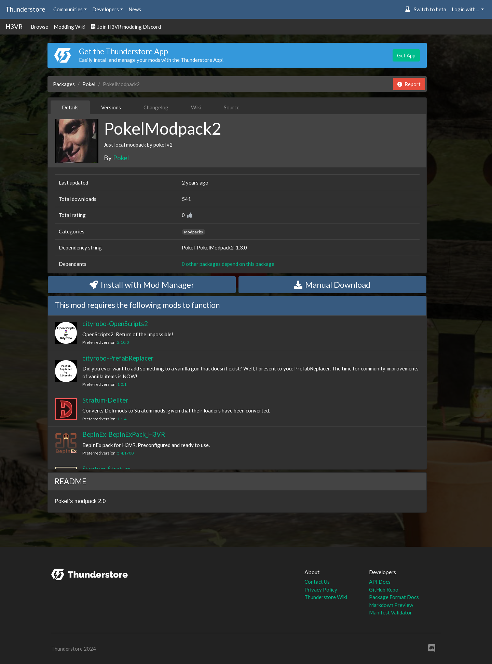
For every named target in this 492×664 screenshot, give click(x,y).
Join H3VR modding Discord (126, 27)
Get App (406, 55)
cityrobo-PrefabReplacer (117, 358)
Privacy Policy (320, 589)
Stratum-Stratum (106, 469)
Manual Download (332, 284)
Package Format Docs (394, 597)
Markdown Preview (391, 605)
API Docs (380, 582)
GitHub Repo (383, 589)
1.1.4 (121, 418)
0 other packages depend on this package (228, 264)
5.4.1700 (125, 453)
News (134, 9)
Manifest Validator (390, 612)
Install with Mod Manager (142, 284)
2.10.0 (123, 342)
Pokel (88, 84)
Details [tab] (70, 107)
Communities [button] (68, 9)
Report (409, 84)
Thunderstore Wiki (325, 597)
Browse (39, 27)
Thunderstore (25, 9)
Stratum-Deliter (105, 400)
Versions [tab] (111, 107)
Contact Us (317, 582)
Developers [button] (105, 9)
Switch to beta (425, 9)
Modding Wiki (69, 27)
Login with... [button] (466, 9)
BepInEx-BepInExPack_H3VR (123, 434)
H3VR (14, 26)
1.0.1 (121, 384)
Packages (64, 84)
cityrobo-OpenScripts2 (115, 323)
